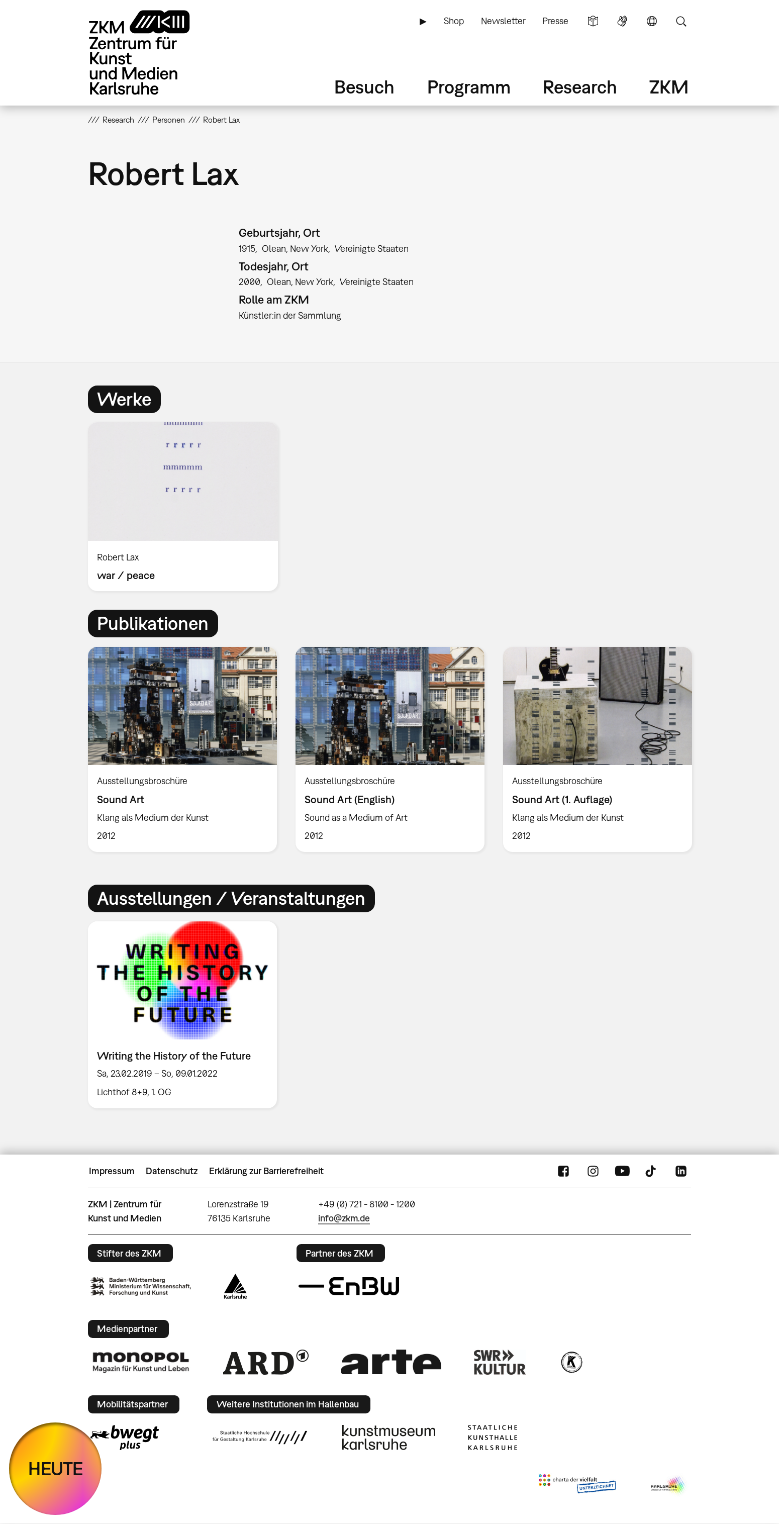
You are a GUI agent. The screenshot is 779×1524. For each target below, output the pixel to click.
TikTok (652, 1171)
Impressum (112, 1171)
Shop (454, 21)
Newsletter (503, 21)
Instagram (593, 1171)
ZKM (669, 87)
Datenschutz (172, 1171)
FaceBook (563, 1171)
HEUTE (55, 1468)
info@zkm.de (344, 1218)
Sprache (652, 21)
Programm (469, 87)
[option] (187, 506)
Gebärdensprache (622, 21)
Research (580, 87)
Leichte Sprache (593, 21)
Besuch (364, 87)
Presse (555, 21)
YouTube (622, 1171)
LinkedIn (681, 1171)
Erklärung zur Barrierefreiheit (266, 1171)
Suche (681, 21)
